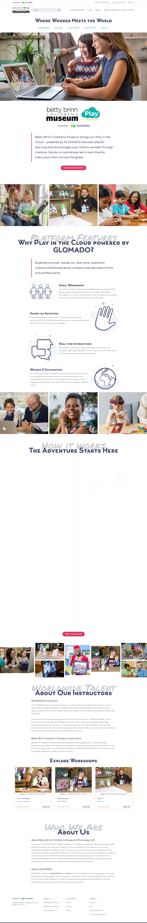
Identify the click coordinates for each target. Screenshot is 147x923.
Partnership (43, 28)
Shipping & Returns (96, 910)
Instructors (90, 28)
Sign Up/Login (118, 2)
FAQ (91, 906)
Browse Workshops (73, 168)
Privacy (69, 906)
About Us (105, 28)
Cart (131, 2)
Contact (92, 902)
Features (58, 28)
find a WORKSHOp (73, 634)
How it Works (74, 28)
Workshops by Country (51, 902)
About (69, 902)
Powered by (17, 2)
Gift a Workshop (102, 2)
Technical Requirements (98, 914)
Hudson (22, 905)
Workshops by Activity (51, 906)
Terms (69, 910)
